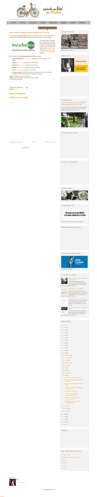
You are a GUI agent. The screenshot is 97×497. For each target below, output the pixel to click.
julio (65, 368)
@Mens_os (20, 67)
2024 (64, 327)
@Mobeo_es (19, 62)
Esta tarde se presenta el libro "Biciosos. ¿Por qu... (71, 398)
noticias (13, 22)
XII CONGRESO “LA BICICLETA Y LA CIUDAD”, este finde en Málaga (76, 289)
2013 (64, 414)
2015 (64, 350)
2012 (64, 416)
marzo (66, 406)
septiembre (67, 363)
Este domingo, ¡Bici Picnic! (70, 391)
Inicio (34, 142)
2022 (64, 332)
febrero (66, 408)
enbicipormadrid (28, 58)
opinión (72, 22)
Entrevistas (33, 22)
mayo (66, 373)
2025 (64, 325)
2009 (64, 424)
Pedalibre (63, 468)
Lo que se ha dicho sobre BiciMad (72, 377)
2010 (64, 421)
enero (66, 411)
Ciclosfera (63, 460)
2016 (64, 348)
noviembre (67, 357)
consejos (63, 22)
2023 (64, 330)
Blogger (55, 489)
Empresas (82, 22)
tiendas (43, 22)
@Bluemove (21, 65)
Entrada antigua (51, 142)
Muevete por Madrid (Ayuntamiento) (70, 457)
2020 (64, 337)
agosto (66, 365)
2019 (64, 340)
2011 (64, 419)
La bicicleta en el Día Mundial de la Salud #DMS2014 (72, 402)
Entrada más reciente (15, 142)
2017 (64, 345)
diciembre (67, 355)
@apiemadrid (19, 70)
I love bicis (63, 465)
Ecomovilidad (64, 463)
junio (65, 370)
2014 (64, 353)
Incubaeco (50, 48)
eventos (22, 22)
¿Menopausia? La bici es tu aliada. (76, 299)
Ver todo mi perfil (21, 482)
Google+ (2, 496)
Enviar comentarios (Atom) (36, 147)
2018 (64, 343)
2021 (64, 335)
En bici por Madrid (65, 454)
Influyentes (53, 22)
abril (65, 375)
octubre (66, 360)
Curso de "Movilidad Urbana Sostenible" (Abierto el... (71, 394)
